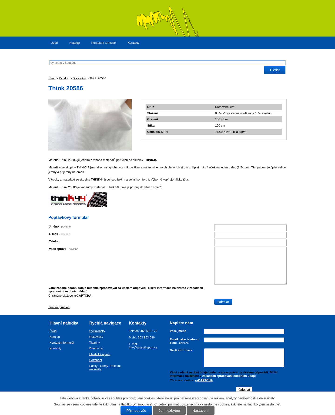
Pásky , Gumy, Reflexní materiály (105, 367)
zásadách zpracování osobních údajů (229, 376)
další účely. (267, 398)
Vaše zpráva (63, 249)
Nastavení (200, 410)
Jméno (60, 226)
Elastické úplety (99, 354)
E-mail (59, 234)
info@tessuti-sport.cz (143, 347)
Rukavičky (96, 336)
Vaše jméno (178, 331)
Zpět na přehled (59, 307)
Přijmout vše (136, 410)
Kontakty (134, 42)
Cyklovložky (97, 331)
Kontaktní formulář (103, 42)
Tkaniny (94, 342)
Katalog (74, 42)
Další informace (181, 350)
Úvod (54, 42)
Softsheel (95, 360)
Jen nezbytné (169, 410)
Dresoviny (79, 78)
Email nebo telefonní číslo (184, 341)
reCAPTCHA (82, 295)
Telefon (54, 241)
